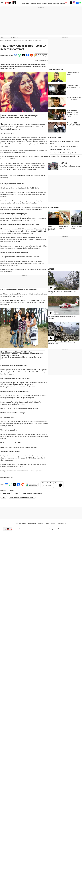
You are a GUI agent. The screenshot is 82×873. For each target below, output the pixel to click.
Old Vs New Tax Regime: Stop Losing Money (64, 146)
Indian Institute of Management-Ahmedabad (21, 497)
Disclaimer (36, 529)
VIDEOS (51, 269)
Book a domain (32, 523)
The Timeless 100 (61, 523)
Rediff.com (20, 529)
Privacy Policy (44, 529)
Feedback (56, 529)
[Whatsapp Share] (19, 55)
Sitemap (51, 529)
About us (62, 529)
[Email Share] (15, 55)
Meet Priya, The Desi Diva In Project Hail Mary (64, 153)
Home (2, 40)
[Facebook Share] (27, 55)
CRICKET (44, 3)
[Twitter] (71, 2)
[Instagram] (74, 2)
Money (47, 523)
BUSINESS (33, 3)
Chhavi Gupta (6, 493)
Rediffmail (41, 523)
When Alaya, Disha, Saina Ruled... (61, 149)
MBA (16, 493)
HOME (23, 3)
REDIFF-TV (63, 3)
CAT (4, 497)
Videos (53, 523)
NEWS (27, 3)
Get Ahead (8, 40)
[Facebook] (77, 2)
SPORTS (50, 3)
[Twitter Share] (23, 55)
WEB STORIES (53, 208)
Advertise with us (28, 529)
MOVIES (39, 3)
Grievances (76, 529)
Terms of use (68, 529)
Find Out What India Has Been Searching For (64, 156)
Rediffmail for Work (21, 523)
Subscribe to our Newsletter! (49, 482)
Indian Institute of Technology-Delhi (32, 493)
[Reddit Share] (31, 55)
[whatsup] (80, 2)
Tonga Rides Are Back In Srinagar (70, 166)
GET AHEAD (56, 3)
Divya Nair (5, 55)
